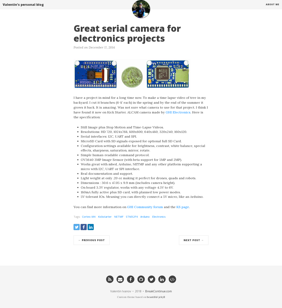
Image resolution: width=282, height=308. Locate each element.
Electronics (159, 216)
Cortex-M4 (88, 216)
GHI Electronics (178, 112)
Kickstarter (105, 216)
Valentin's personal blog (23, 8)
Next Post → (194, 240)
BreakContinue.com (158, 291)
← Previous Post (91, 240)
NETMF (118, 216)
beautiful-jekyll (156, 297)
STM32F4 (132, 216)
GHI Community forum (145, 207)
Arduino (145, 216)
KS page (182, 207)
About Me (272, 8)
